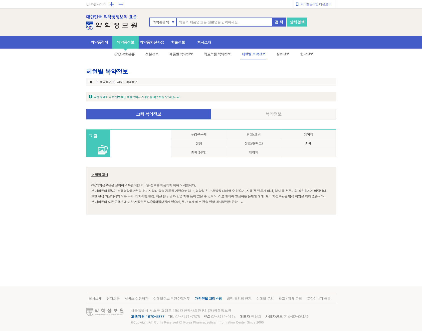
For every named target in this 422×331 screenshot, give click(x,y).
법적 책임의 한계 (239, 298)
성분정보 (151, 54)
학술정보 (178, 42)
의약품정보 (125, 42)
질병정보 (282, 54)
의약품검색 (161, 22)
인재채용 (113, 298)
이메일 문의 (264, 298)
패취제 (253, 152)
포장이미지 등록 (319, 298)
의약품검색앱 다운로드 (315, 4)
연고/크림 (253, 134)
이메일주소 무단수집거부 (171, 298)
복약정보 (273, 114)
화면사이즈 (98, 4)
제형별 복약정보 (253, 54)
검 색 (279, 22)
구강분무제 (199, 134)
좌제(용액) (198, 152)
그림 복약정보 (148, 114)
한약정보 (306, 54)
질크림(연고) (253, 143)
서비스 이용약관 (136, 298)
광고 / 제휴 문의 (290, 298)
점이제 (308, 134)
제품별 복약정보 (181, 54)
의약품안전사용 (152, 42)
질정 (198, 143)
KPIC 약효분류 (124, 54)
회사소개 (204, 42)
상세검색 (297, 22)
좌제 (308, 143)
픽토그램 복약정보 (217, 54)
